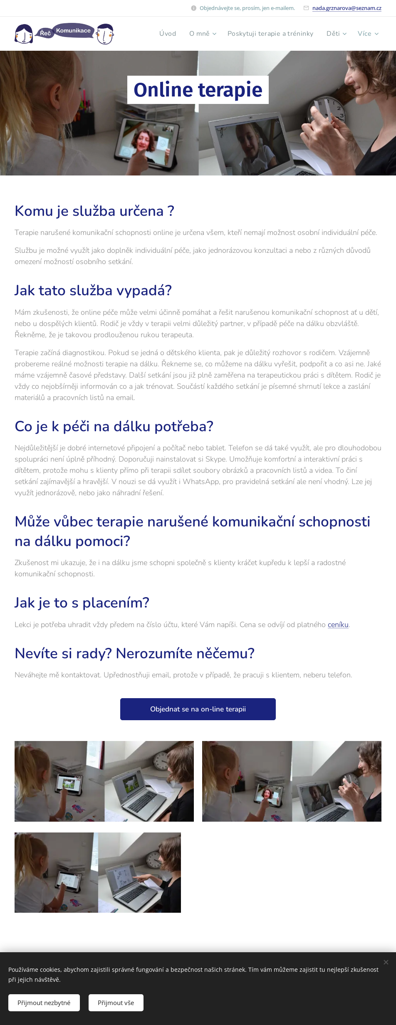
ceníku (338, 625)
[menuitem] (163, 33)
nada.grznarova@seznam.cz (346, 8)
